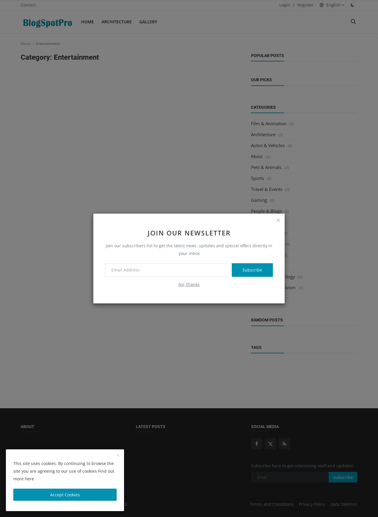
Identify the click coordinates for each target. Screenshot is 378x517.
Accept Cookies (65, 495)
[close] (278, 220)
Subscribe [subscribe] (252, 270)
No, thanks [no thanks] (189, 284)
